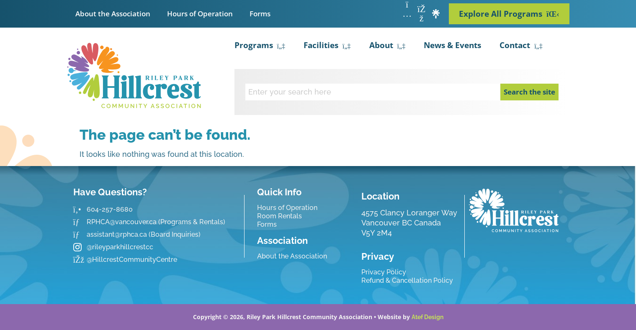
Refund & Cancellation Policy (407, 280)
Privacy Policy (383, 272)
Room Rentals (279, 216)
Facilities (327, 46)
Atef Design (427, 317)
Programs (260, 46)
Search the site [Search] (529, 92)
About (387, 46)
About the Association (112, 13)
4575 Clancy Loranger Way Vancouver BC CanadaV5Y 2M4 (409, 222)
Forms (260, 13)
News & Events (452, 45)
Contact (521, 46)
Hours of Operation (200, 13)
